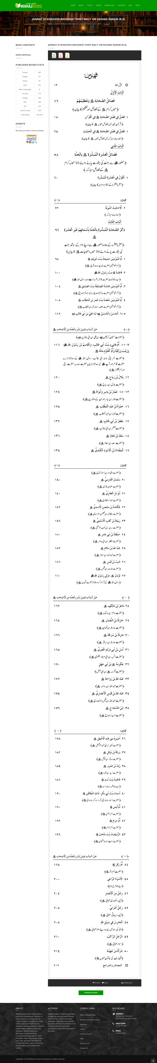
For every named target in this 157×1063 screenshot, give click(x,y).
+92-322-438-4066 (121, 1026)
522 (39, 85)
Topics (90, 5)
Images (25, 98)
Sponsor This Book (91, 993)
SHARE (96, 983)
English (25, 77)
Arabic (25, 81)
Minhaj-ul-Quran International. (40, 1059)
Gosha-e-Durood (85, 1034)
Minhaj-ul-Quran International (90, 1020)
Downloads (109, 5)
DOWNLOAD (126, 983)
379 (39, 106)
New (130, 5)
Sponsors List (84, 1043)
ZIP (25, 106)
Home (73, 5)
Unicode (25, 94)
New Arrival (23, 54)
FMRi (82, 1039)
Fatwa (82, 1029)
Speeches (83, 1024)
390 (39, 98)
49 (39, 81)
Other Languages (25, 89)
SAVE (105, 983)
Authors (121, 5)
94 (39, 77)
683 (39, 72)
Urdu (137, 5)
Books (98, 5)
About (81, 5)
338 (39, 102)
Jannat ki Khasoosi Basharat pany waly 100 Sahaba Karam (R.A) (78, 24)
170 (39, 94)
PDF (25, 102)
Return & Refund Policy (88, 1015)
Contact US (84, 1048)
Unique (25, 72)
